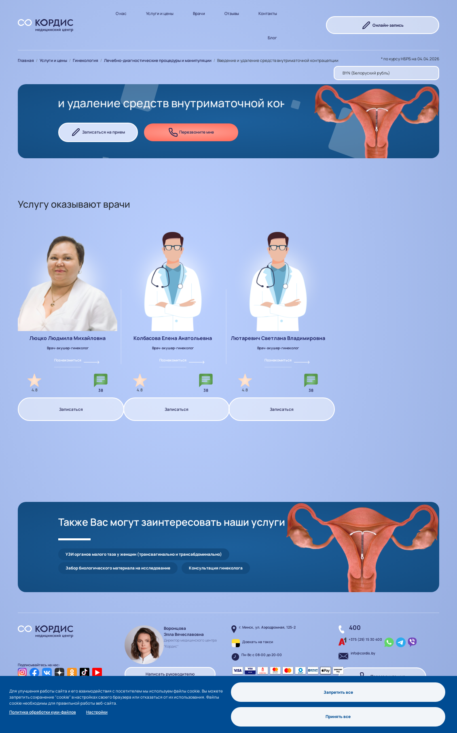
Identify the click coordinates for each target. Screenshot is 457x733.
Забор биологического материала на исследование (118, 568)
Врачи (199, 13)
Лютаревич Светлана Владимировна (278, 338)
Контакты (267, 13)
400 (355, 627)
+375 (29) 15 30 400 (365, 639)
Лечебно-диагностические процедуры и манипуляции (158, 60)
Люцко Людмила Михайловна (68, 338)
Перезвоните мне (191, 132)
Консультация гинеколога (216, 568)
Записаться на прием (98, 132)
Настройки (97, 712)
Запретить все (338, 692)
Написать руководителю (170, 674)
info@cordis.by (363, 653)
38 (100, 390)
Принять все (338, 716)
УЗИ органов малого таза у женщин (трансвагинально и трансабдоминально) (144, 554)
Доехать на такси (257, 642)
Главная (26, 60)
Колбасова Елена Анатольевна (172, 338)
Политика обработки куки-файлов (42, 712)
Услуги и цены (159, 13)
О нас (121, 13)
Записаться (71, 409)
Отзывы (231, 13)
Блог (272, 37)
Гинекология (85, 60)
